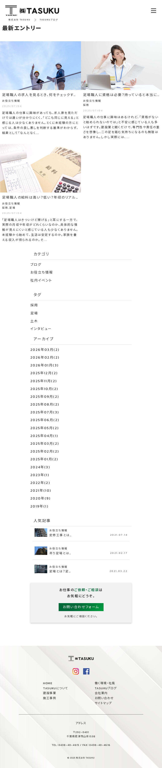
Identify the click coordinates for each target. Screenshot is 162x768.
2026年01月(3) (44, 365)
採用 (34, 305)
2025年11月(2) (43, 380)
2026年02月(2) (44, 357)
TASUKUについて (55, 688)
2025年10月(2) (44, 388)
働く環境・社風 (105, 683)
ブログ (35, 264)
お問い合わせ (104, 698)
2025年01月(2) (44, 459)
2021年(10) (40, 490)
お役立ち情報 (41, 272)
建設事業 (49, 693)
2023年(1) (39, 474)
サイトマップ (103, 703)
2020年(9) (40, 498)
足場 (34, 313)
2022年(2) (40, 482)
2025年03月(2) (44, 443)
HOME (47, 683)
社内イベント (41, 280)
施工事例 (49, 698)
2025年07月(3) (44, 412)
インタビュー (41, 328)
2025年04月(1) (44, 435)
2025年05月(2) (44, 427)
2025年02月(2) (44, 451)
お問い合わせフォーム (81, 606)
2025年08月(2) (44, 404)
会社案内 (101, 693)
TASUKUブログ (106, 688)
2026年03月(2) (44, 349)
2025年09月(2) (44, 396)
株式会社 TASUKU (19, 19)
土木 (34, 320)
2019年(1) (39, 506)
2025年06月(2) (44, 419)
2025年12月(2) (44, 372)
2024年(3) (40, 467)
